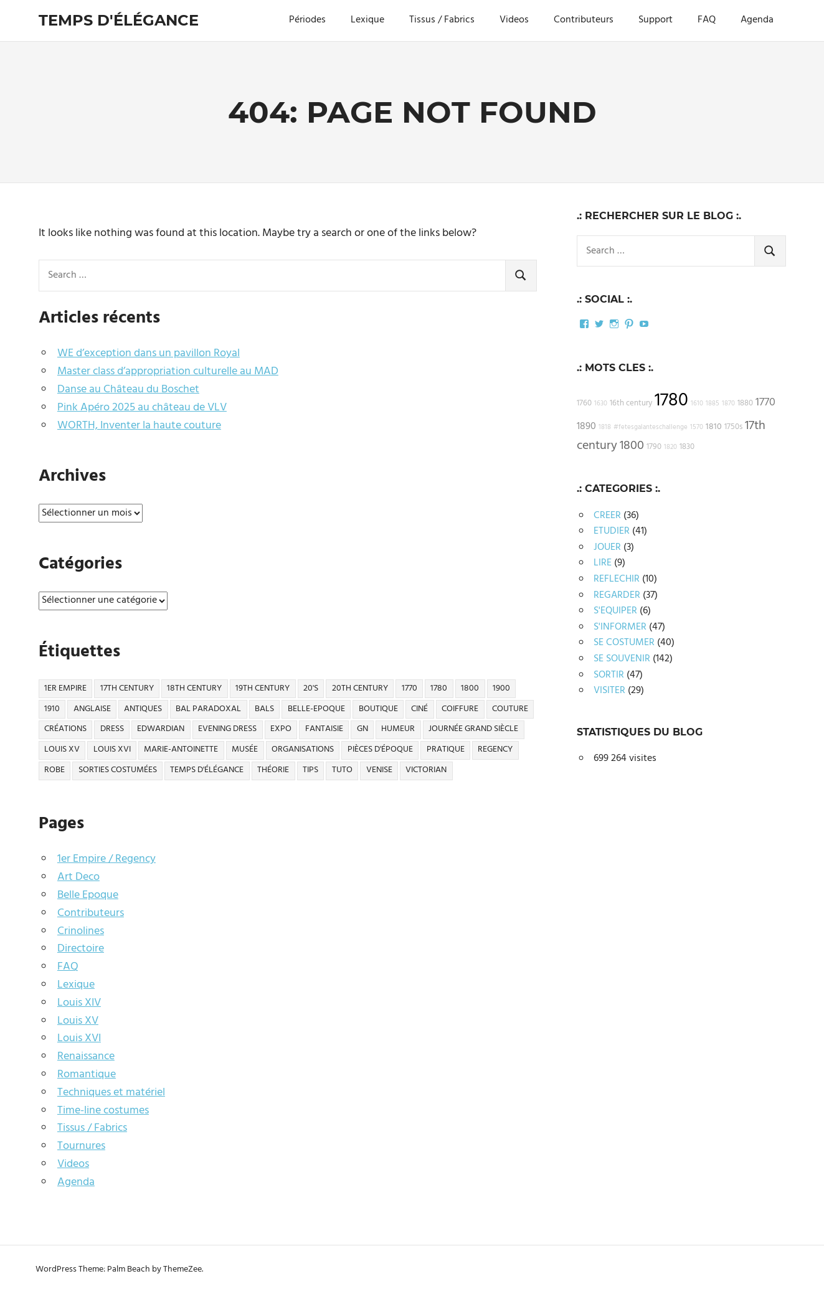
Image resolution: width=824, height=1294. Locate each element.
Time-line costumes (103, 1111)
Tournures (81, 1146)
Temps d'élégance (119, 20)
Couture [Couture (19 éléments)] (510, 709)
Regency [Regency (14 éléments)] (495, 749)
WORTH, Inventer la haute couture (139, 426)
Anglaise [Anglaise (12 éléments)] (92, 709)
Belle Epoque (87, 895)
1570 (696, 427)
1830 (687, 447)
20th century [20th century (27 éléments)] (360, 688)
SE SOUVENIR (622, 659)
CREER (607, 516)
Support (655, 20)
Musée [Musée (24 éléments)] (245, 749)
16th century (631, 403)
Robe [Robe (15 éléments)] (54, 770)
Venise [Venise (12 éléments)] (379, 770)
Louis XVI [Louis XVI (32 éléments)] (112, 749)
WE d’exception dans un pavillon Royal (148, 353)
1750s (733, 427)
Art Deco (78, 877)
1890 (586, 426)
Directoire (80, 949)
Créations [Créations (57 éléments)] (65, 729)
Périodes (307, 20)
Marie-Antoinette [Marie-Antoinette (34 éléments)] (181, 749)
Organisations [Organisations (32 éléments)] (303, 749)
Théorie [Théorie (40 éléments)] (273, 770)
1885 (712, 404)
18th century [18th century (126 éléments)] (194, 688)
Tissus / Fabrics (442, 20)
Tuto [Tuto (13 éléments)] (342, 770)
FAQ (707, 20)
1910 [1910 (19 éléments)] (52, 709)
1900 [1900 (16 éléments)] (501, 688)
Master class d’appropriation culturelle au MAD (167, 371)
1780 (671, 400)
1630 (600, 404)
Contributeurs (583, 20)
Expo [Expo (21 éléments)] (280, 729)
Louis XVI (79, 1038)
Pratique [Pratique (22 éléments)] (446, 749)
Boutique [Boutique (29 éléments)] (378, 709)
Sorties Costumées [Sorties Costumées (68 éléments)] (117, 770)
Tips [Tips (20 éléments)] (310, 770)
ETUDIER (612, 531)
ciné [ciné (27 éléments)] (419, 709)
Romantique (86, 1074)
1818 (605, 427)
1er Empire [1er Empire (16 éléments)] (65, 688)
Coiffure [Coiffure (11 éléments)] (460, 709)
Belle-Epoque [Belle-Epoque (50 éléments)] (316, 709)
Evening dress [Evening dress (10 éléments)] (227, 729)
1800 (632, 446)
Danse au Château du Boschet (128, 389)
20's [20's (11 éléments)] (310, 688)
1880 (745, 403)
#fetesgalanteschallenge (650, 427)
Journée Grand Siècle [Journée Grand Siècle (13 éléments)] (473, 729)
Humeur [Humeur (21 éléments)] (398, 729)
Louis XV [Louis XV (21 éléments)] (62, 749)
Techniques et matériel (111, 1093)
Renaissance (86, 1056)
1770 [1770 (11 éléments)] (409, 688)
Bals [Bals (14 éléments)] (264, 709)
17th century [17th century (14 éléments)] (127, 688)
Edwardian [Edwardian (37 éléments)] (160, 729)
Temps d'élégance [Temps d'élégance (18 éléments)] (207, 770)
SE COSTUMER (624, 643)
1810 (714, 427)
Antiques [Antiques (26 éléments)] (143, 709)
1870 (728, 404)
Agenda (757, 20)
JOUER (607, 547)
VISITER (609, 690)
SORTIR (609, 675)
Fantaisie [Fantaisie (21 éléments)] (324, 729)
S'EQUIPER (615, 611)
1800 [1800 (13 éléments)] (470, 688)
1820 (670, 447)
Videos (514, 20)
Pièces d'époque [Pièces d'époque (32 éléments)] (380, 749)
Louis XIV (79, 1003)
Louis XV (77, 1021)
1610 (697, 404)
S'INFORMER (620, 627)
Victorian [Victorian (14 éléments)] (426, 770)
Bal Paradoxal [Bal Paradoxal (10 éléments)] (208, 709)
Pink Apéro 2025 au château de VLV (142, 408)
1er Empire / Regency (106, 859)
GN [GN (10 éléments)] (362, 729)
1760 (584, 403)
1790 (653, 447)
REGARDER (617, 595)
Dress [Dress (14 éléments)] (112, 729)
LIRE (603, 563)
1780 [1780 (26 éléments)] (438, 688)
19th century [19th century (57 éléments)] (262, 688)
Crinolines (80, 931)
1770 (765, 403)
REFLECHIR (617, 579)
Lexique (367, 20)
